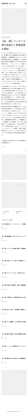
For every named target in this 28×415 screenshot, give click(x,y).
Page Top (14, 406)
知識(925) (3, 146)
